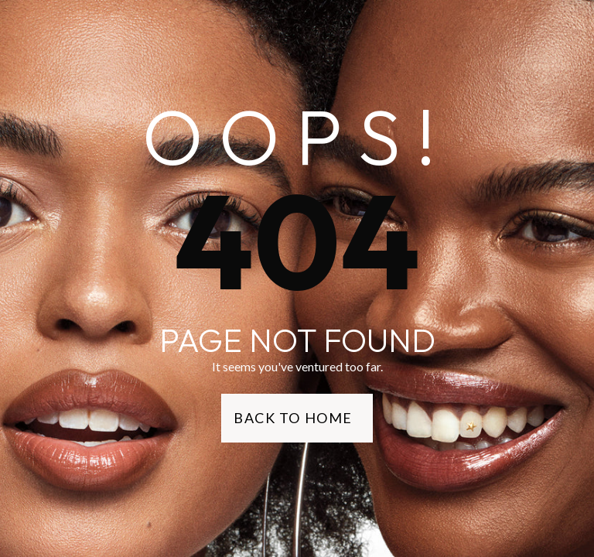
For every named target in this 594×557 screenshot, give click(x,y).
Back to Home (293, 417)
